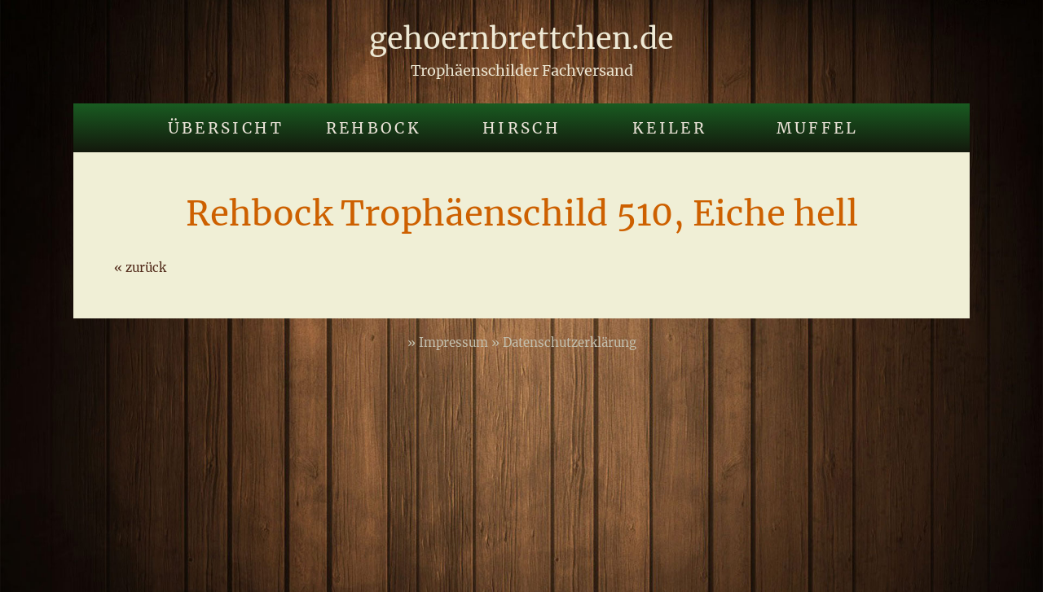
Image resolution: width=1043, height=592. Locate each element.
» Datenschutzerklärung (563, 342)
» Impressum (449, 342)
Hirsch (521, 128)
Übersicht (226, 128)
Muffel (818, 128)
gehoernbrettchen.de (521, 38)
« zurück (140, 267)
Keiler (669, 128)
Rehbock (374, 128)
